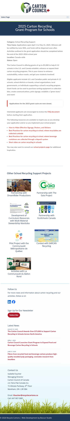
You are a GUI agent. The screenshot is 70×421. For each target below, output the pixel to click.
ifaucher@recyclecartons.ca (25, 395)
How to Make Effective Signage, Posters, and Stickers (30, 127)
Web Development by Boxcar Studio (37, 418)
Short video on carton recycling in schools (25, 142)
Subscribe (13, 315)
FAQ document (53, 112)
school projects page (42, 147)
